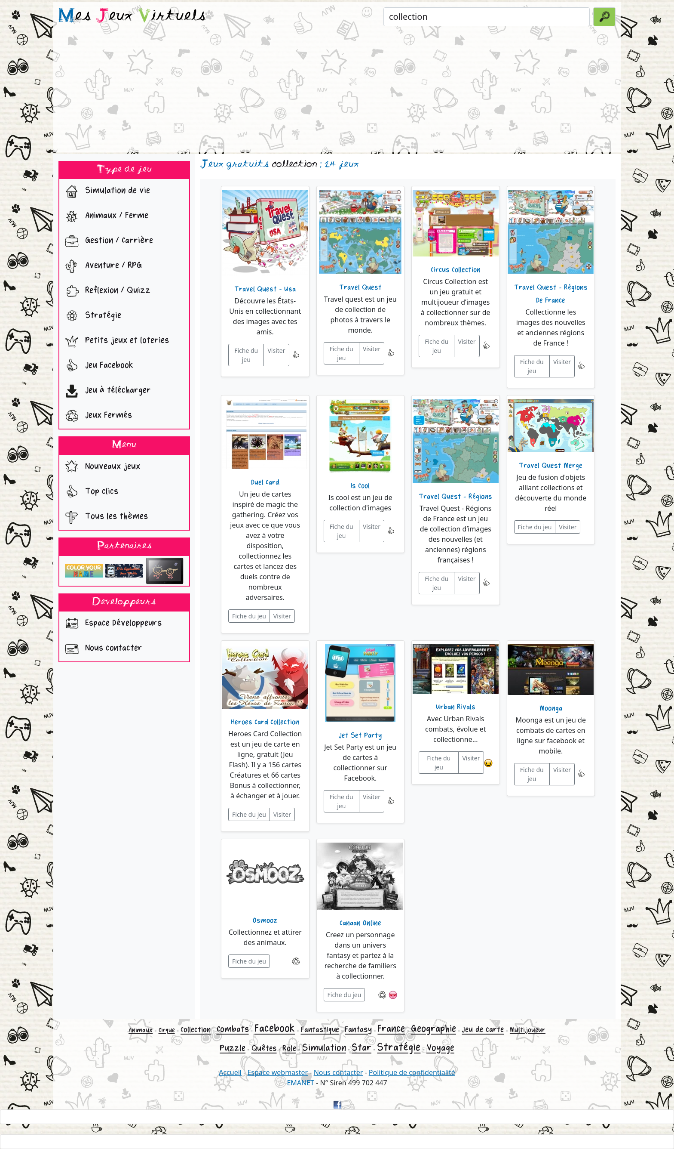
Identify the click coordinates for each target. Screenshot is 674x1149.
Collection (196, 1030)
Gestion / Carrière (107, 241)
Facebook (274, 1028)
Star (361, 1047)
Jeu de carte (483, 1029)
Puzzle (232, 1048)
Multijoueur (527, 1030)
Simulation (324, 1048)
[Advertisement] (337, 92)
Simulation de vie (105, 191)
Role (289, 1048)
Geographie (433, 1028)
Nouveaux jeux (100, 467)
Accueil (230, 1072)
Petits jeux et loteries (115, 341)
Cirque (167, 1030)
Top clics (89, 492)
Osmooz (265, 920)
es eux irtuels (132, 16)
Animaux (141, 1030)
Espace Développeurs (111, 624)
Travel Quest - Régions (455, 496)
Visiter (276, 350)
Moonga (550, 708)
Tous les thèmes (104, 517)
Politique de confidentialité (412, 1072)
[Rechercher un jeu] (486, 16)
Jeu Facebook (97, 366)
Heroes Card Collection (265, 722)
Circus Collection (456, 270)
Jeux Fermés (96, 416)
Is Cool (360, 486)
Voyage (440, 1048)
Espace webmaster (277, 1072)
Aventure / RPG (101, 266)
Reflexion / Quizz (105, 291)
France (391, 1028)
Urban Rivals (455, 707)
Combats (233, 1029)
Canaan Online (360, 923)
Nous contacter (101, 649)
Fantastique (320, 1030)
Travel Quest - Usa (265, 289)
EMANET (300, 1082)
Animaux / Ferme (104, 216)
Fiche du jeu (246, 355)
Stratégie (91, 316)
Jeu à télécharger (106, 391)
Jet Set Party (360, 735)
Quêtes (264, 1048)
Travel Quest (360, 287)
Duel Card (265, 482)
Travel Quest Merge (550, 465)
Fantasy (358, 1029)
